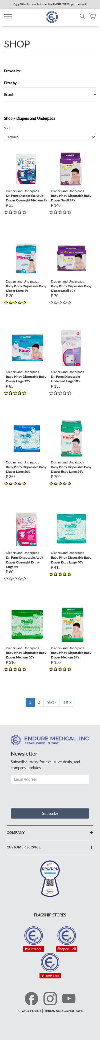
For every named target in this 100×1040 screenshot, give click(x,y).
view (9, 149)
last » (67, 702)
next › (51, 702)
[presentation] (51, 794)
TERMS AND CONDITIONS (63, 1011)
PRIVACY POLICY (29, 1011)
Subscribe (50, 813)
